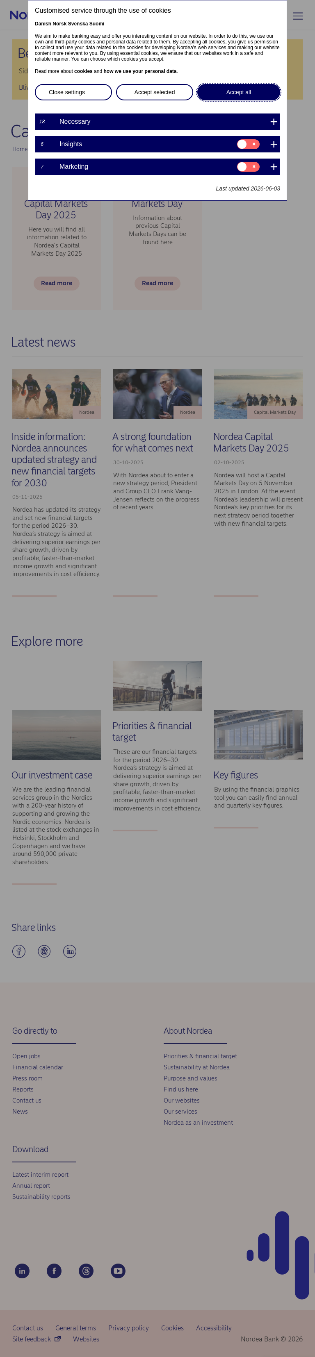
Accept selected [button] (155, 92)
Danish (43, 24)
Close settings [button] (67, 92)
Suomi (97, 24)
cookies (83, 71)
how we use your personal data (139, 71)
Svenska (78, 24)
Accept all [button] (238, 92)
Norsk (59, 24)
